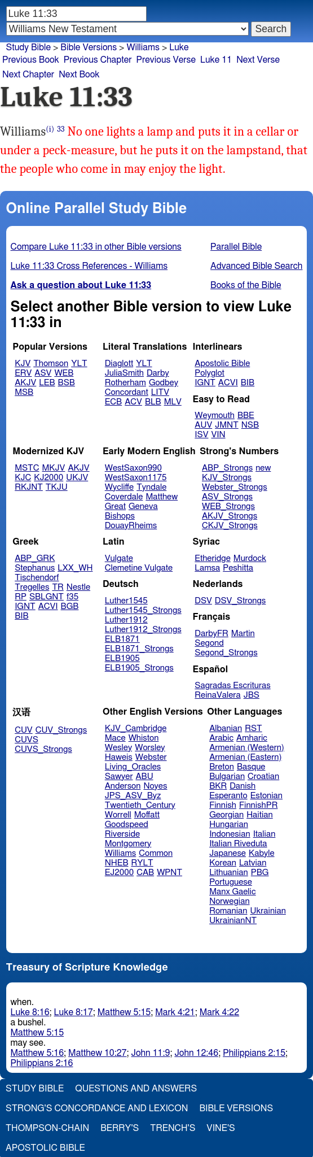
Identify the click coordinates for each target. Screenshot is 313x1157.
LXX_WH (75, 568)
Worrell (118, 815)
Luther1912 (126, 620)
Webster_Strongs (234, 487)
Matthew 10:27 (97, 1053)
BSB (66, 383)
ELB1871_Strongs (139, 649)
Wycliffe (119, 487)
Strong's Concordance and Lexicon (97, 1108)
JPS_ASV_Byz (133, 795)
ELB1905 (122, 658)
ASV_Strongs (227, 497)
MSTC (27, 468)
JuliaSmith (124, 373)
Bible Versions (88, 47)
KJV (22, 363)
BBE (245, 415)
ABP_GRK (35, 558)
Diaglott (119, 363)
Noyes (155, 786)
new (263, 468)
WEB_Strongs (228, 506)
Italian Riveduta (238, 844)
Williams (120, 853)
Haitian (259, 815)
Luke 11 (216, 59)
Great (115, 506)
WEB (63, 373)
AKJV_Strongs (229, 516)
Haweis (119, 757)
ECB (113, 402)
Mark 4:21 (175, 1012)
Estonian (266, 795)
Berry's (119, 1128)
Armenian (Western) (246, 747)
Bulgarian (227, 776)
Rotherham (125, 383)
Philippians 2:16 (42, 1063)
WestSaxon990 (133, 468)
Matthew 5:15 (124, 1012)
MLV (173, 402)
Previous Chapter (98, 59)
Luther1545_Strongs (143, 610)
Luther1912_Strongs (143, 629)
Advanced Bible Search (256, 266)
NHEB (117, 863)
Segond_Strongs (226, 653)
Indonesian (229, 834)
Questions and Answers (136, 1088)
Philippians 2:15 (254, 1053)
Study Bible (28, 47)
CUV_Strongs (61, 730)
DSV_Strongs (240, 601)
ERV (23, 373)
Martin (243, 633)
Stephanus (35, 568)
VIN (218, 434)
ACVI (228, 383)
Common (156, 853)
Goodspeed (126, 824)
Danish (242, 786)
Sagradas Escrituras (232, 685)
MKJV (53, 468)
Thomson (50, 363)
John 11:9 (150, 1053)
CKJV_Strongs (230, 525)
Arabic (221, 738)
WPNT (169, 872)
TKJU (57, 487)
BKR (218, 786)
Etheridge (212, 558)
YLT (79, 363)
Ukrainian (268, 911)
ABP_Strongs (227, 468)
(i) (50, 129)
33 (60, 129)
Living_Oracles (133, 767)
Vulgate (119, 558)
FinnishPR (258, 805)
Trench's (172, 1128)
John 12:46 (196, 1053)
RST (253, 728)
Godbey (163, 383)
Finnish (222, 805)
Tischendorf (37, 577)
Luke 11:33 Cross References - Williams (89, 266)
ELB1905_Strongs (139, 668)
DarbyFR (211, 633)
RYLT (142, 863)
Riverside (122, 834)
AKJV (25, 383)
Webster (151, 757)
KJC (23, 477)
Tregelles (32, 587)
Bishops (120, 516)
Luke (178, 47)
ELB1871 (122, 639)
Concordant (126, 392)
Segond (209, 643)
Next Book (79, 74)
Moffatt (147, 815)
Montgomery (128, 844)
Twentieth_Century (140, 805)
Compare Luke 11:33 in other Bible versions (96, 246)
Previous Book (30, 59)
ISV (201, 434)
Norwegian (229, 901)
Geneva (143, 506)
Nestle (78, 587)
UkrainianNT (233, 920)
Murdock (249, 558)
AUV (203, 425)
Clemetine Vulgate (139, 568)
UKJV (77, 477)
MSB (24, 392)
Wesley (118, 747)
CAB (145, 872)
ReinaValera (217, 695)
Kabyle (262, 853)
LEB (47, 383)
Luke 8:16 (30, 1012)
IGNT (205, 383)
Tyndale (151, 487)
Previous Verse (166, 59)
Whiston (144, 738)
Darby (158, 373)
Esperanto (228, 795)
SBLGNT (46, 597)
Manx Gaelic (232, 892)
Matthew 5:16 (37, 1053)
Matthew (162, 497)
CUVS (26, 740)
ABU (144, 776)
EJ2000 (119, 872)
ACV (133, 402)
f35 (72, 597)
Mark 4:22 (219, 1012)
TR (57, 587)
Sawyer (119, 776)
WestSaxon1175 (136, 477)
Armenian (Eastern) (245, 757)
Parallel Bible (236, 246)
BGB (70, 606)
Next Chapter (28, 74)
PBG (260, 872)
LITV (160, 392)
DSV (203, 601)
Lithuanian (228, 872)
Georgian (226, 815)
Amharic (251, 738)
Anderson (123, 786)
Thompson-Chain (47, 1128)
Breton (221, 767)
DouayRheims (131, 525)
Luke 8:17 (73, 1012)
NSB (250, 425)
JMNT (227, 425)
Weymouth (215, 415)
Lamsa (207, 568)
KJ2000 (48, 477)
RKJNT (29, 487)
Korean (222, 863)
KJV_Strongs (227, 477)
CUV (24, 730)
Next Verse (258, 59)
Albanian (225, 728)
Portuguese (230, 882)
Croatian (263, 776)
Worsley (150, 747)
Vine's (220, 1128)
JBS (251, 695)
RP (21, 597)
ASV (42, 373)
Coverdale (124, 497)
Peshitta (238, 568)
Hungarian (228, 824)
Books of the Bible (245, 285)
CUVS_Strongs (43, 749)
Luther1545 (126, 601)
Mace (115, 738)
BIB (247, 383)
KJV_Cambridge (136, 728)
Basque (251, 767)
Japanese (227, 853)
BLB (153, 402)
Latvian (252, 863)
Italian (264, 834)
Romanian (228, 911)
